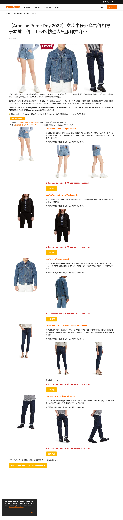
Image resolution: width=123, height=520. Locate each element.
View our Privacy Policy (16, 507)
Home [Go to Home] (8, 13)
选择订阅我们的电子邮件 (29, 122)
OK (32, 512)
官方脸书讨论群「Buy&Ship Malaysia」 (29, 125)
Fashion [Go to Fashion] (26, 13)
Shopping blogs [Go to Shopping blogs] (17, 13)
